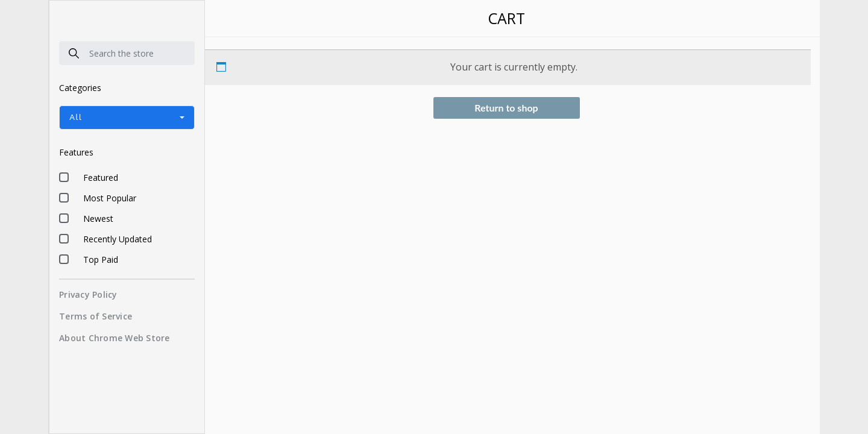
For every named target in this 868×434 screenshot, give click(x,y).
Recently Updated (117, 239)
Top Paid (100, 259)
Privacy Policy (88, 294)
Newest (98, 218)
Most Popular (109, 198)
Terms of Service (95, 316)
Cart (506, 18)
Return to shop (506, 107)
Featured (100, 177)
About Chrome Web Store (114, 338)
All (75, 117)
